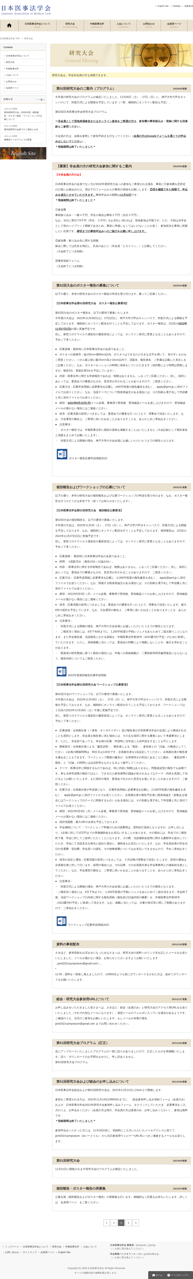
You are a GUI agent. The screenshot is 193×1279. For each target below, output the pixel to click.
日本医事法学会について (37, 25)
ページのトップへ (180, 1275)
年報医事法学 (97, 25)
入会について (123, 25)
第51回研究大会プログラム (71, 1062)
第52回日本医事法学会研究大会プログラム (81, 111)
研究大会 (70, 25)
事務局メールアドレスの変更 (18, 139)
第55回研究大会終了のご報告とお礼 (21, 129)
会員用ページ (174, 25)
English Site (163, 6)
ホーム (159, 1275)
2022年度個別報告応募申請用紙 (80, 675)
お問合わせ (149, 25)
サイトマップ (30, 1252)
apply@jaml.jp (168, 577)
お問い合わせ (12, 1252)
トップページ (12, 1246)
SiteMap (176, 6)
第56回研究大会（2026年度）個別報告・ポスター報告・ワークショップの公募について (23, 115)
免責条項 (189, 6)
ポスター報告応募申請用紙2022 (81, 458)
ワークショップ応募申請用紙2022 (82, 924)
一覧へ (41, 99)
